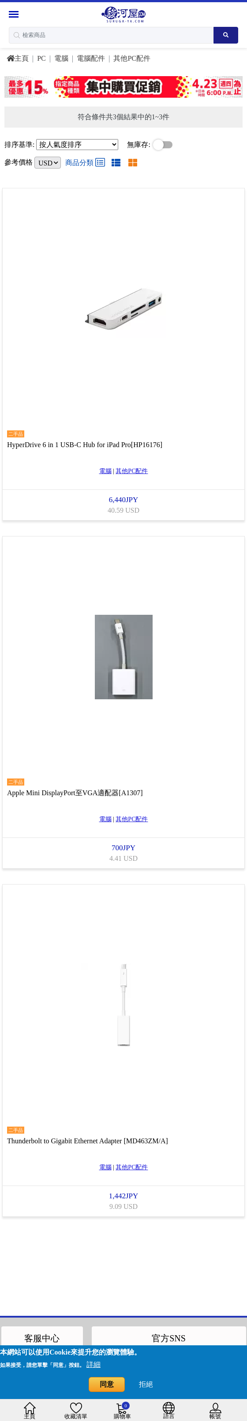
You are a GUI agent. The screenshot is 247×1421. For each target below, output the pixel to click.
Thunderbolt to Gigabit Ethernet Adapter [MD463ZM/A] (87, 1134)
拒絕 (146, 1384)
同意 (107, 1384)
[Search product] (225, 35)
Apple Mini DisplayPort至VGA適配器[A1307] (75, 788)
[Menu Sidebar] (15, 14)
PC (41, 58)
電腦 (61, 58)
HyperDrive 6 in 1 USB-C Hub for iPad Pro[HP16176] (84, 442)
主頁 (18, 58)
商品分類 (85, 162)
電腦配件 (91, 58)
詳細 (93, 1364)
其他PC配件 (131, 58)
